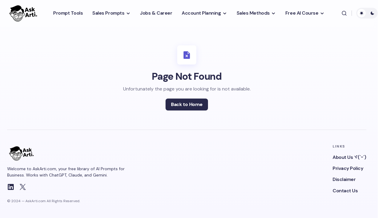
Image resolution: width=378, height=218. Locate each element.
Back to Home (186, 104)
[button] (344, 13)
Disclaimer (344, 179)
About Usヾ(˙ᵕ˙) (349, 157)
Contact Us (345, 191)
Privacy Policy (348, 168)
